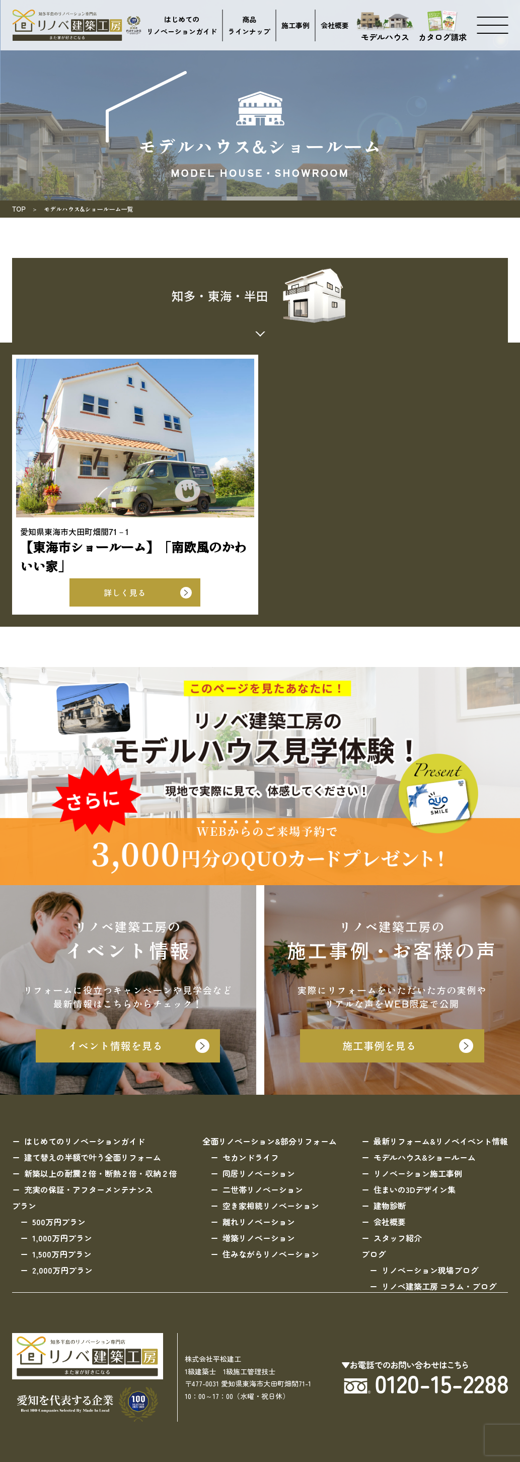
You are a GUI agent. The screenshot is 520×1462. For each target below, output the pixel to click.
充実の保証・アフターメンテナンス (88, 1189)
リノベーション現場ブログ (430, 1270)
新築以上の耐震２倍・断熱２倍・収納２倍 (100, 1173)
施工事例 (295, 25)
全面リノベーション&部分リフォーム (269, 1141)
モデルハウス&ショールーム (425, 1157)
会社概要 (335, 25)
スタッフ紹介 (398, 1238)
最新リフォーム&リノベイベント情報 (441, 1141)
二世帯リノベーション (262, 1189)
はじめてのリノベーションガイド (181, 25)
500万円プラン (59, 1222)
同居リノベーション (258, 1173)
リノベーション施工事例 (418, 1173)
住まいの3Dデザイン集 (415, 1189)
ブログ (373, 1254)
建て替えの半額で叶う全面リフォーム (92, 1157)
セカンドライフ (250, 1157)
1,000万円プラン (62, 1238)
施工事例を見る (379, 1045)
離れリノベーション (258, 1222)
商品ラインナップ (249, 25)
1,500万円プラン (62, 1254)
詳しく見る (125, 592)
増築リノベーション (258, 1238)
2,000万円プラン (62, 1270)
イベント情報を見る (115, 1045)
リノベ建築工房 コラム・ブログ (439, 1286)
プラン (24, 1206)
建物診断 (390, 1206)
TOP (19, 209)
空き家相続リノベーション (270, 1206)
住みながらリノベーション (270, 1254)
